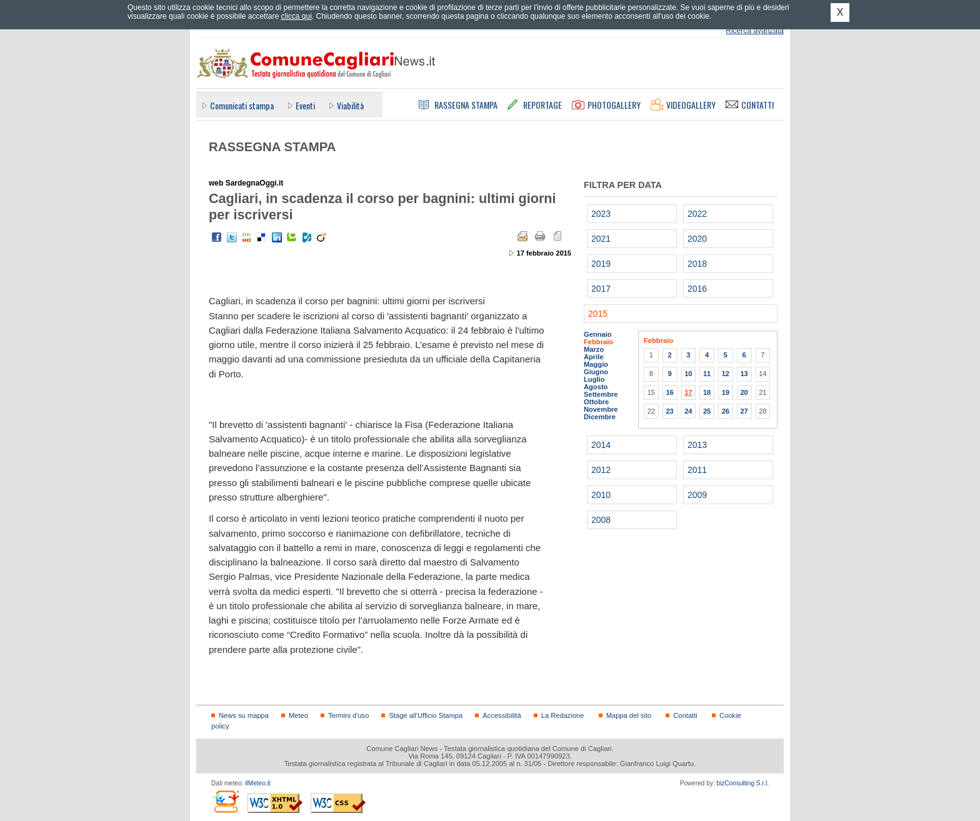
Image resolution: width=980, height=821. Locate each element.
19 (725, 392)
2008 (601, 520)
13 (744, 373)
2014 (601, 445)
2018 (697, 264)
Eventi (305, 105)
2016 (697, 289)
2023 (601, 214)
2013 (697, 445)
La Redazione (562, 715)
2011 (697, 470)
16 (669, 392)
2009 (697, 495)
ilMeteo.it (257, 783)
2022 (697, 214)
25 (707, 411)
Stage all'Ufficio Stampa (425, 715)
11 (707, 373)
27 (744, 411)
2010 (601, 495)
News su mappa (244, 715)
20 (744, 392)
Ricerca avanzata (755, 30)
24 (688, 411)
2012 (601, 470)
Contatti (685, 715)
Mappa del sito (629, 715)
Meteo (298, 715)
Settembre (601, 394)
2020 (697, 239)
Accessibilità (501, 715)
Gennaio (598, 334)
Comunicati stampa (242, 105)
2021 (601, 239)
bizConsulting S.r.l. (743, 783)
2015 (598, 314)
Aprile (594, 357)
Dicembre (600, 416)
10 (688, 373)
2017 (601, 289)
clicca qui (296, 16)
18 (707, 392)
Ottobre (596, 402)
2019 (601, 264)
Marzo (594, 349)
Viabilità (350, 105)
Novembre (601, 409)
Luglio (594, 379)
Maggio (596, 364)
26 (725, 411)
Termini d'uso (348, 715)
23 (669, 411)
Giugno (596, 372)
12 (725, 373)
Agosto (596, 387)
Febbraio (598, 342)
